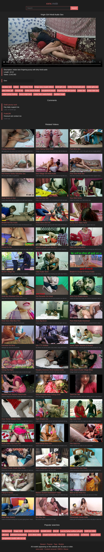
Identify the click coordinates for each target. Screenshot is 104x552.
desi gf (55, 531)
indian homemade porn (76, 87)
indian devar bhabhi (32, 90)
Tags (55, 544)
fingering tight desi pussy (66, 90)
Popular (50, 544)
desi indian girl (7, 90)
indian (16, 87)
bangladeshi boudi (48, 90)
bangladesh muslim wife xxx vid (13, 538)
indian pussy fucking (9, 94)
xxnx (52, 3)
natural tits (19, 90)
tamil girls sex (61, 87)
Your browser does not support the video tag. (52, 41)
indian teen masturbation (43, 94)
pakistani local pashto (18, 535)
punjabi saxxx (46, 531)
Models (61, 544)
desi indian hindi (26, 87)
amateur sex (6, 87)
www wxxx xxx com (32, 531)
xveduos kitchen (73, 535)
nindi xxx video (90, 531)
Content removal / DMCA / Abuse (56, 549)
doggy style (18, 531)
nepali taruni (95, 535)
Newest (43, 544)
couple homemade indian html (54, 535)
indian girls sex (92, 87)
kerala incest (7, 531)
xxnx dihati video (35, 535)
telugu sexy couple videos (44, 87)
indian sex (81, 90)
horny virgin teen (25, 94)
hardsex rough (59, 94)
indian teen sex (93, 90)
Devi (5, 80)
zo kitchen (85, 535)
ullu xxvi (5, 535)
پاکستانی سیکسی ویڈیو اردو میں (71, 531)
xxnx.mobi (39, 549)
